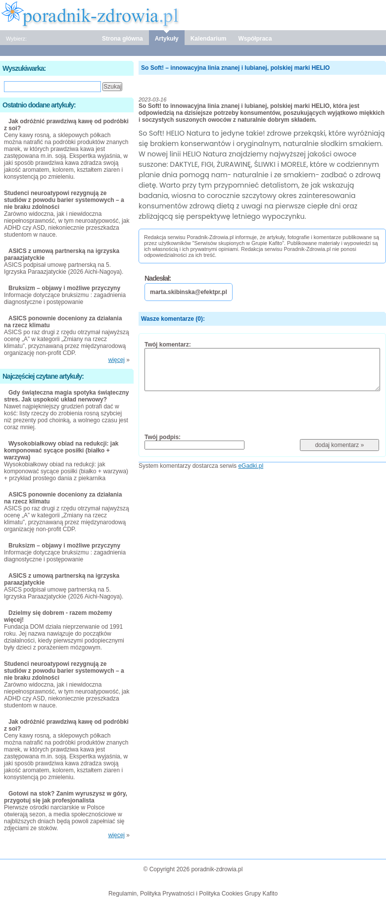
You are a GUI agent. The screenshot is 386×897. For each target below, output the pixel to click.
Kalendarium (209, 38)
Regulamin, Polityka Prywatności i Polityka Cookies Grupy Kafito (193, 893)
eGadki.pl (250, 465)
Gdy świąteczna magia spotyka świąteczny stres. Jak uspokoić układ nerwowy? (66, 396)
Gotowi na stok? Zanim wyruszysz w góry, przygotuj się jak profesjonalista (65, 797)
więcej (116, 359)
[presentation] (220, 412)
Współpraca (255, 38)
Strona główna (122, 38)
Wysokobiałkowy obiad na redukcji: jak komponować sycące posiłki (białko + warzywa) (61, 450)
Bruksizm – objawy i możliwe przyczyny (64, 288)
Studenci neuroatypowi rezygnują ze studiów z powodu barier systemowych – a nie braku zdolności (64, 200)
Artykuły (167, 38)
